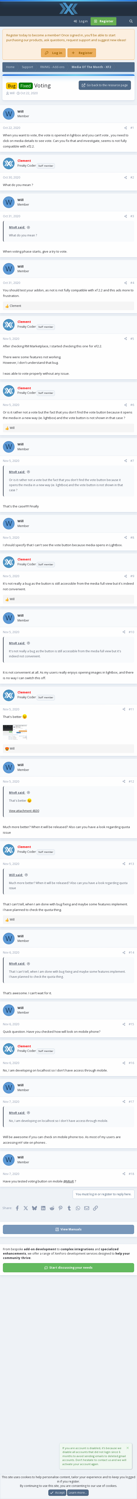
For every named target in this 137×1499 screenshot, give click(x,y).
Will (12, 93)
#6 (132, 405)
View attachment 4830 (24, 811)
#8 (132, 538)
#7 (132, 461)
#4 (132, 283)
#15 (131, 1024)
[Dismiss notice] (127, 1448)
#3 (132, 216)
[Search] (131, 21)
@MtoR (68, 1181)
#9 (132, 576)
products (36, 40)
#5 (132, 339)
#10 (131, 632)
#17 (131, 1102)
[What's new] (121, 21)
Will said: (16, 875)
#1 (132, 128)
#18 (131, 1174)
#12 (131, 781)
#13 (131, 864)
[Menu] (6, 21)
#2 (132, 177)
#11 (131, 709)
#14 (131, 952)
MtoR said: (17, 227)
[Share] (125, 128)
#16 (131, 1063)
